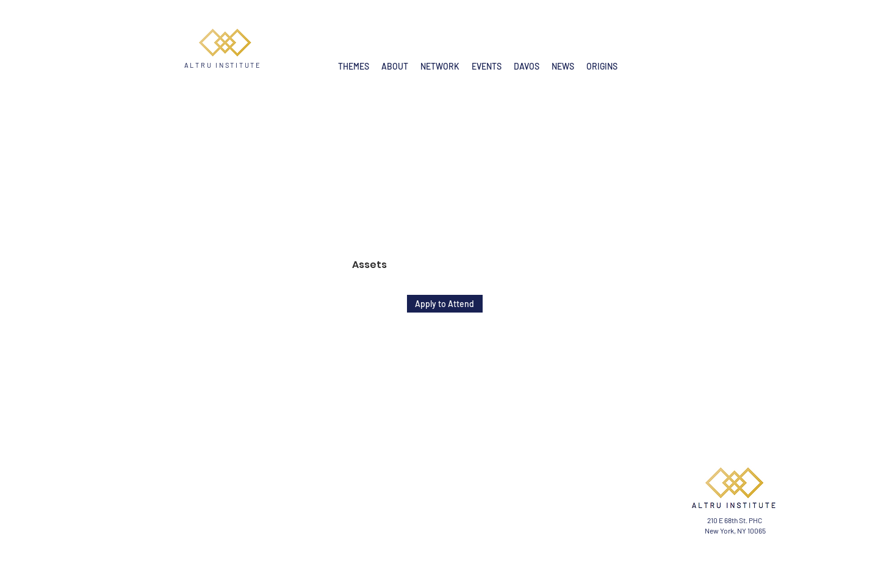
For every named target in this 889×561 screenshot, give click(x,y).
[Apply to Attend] (445, 304)
